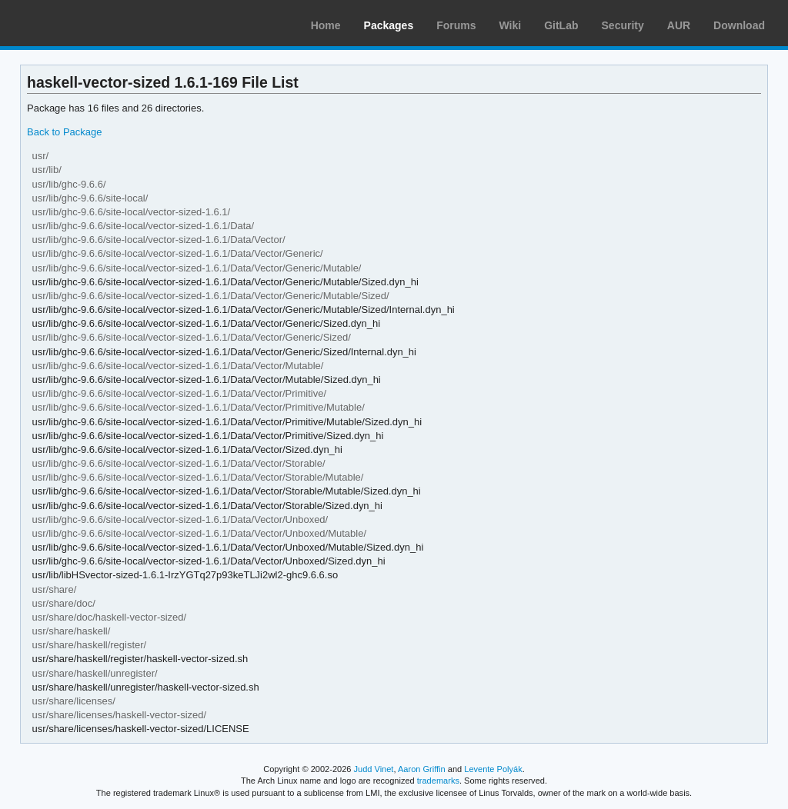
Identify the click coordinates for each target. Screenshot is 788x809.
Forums (456, 25)
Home (326, 25)
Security (623, 25)
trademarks (438, 780)
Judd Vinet (374, 769)
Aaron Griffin (422, 769)
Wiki (510, 25)
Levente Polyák (493, 769)
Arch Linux (85, 23)
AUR (678, 25)
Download (739, 25)
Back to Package (64, 132)
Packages (389, 25)
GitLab (561, 25)
